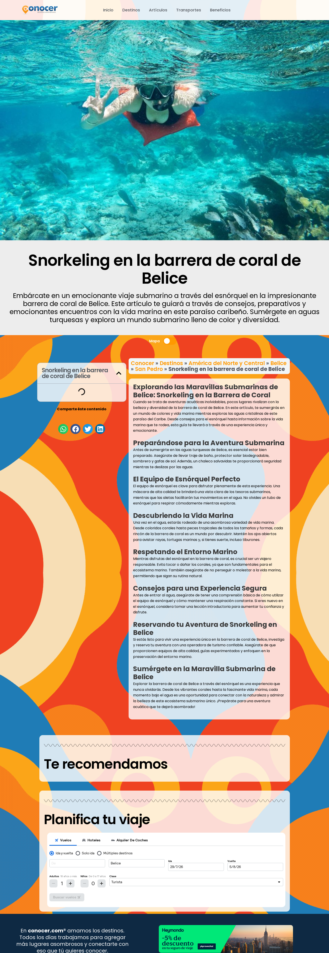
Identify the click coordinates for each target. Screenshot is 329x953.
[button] (119, 373)
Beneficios (220, 10)
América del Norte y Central (227, 363)
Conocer (142, 363)
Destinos (131, 10)
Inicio (108, 10)
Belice (278, 363)
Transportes (188, 10)
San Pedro (149, 369)
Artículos (158, 10)
